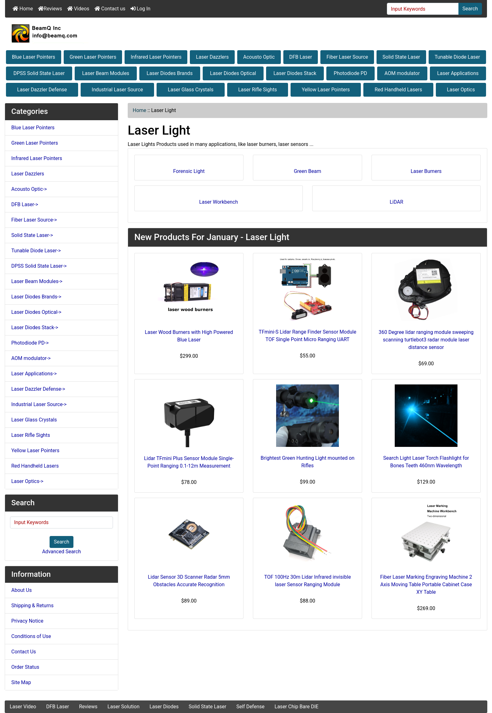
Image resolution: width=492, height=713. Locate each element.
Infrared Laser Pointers (156, 57)
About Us (21, 590)
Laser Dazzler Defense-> (38, 389)
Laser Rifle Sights (257, 90)
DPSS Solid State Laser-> (39, 266)
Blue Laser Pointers (33, 57)
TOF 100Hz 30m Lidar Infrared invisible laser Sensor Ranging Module (307, 580)
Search (470, 9)
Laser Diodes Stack (295, 73)
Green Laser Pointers (93, 57)
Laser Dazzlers (212, 57)
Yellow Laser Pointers (326, 90)
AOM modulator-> (31, 358)
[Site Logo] (246, 33)
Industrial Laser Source (117, 90)
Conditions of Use (31, 636)
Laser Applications (458, 73)
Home (23, 9)
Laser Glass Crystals (190, 90)
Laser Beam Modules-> (36, 281)
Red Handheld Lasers (398, 90)
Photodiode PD (350, 73)
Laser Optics (461, 90)
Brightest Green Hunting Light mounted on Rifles (307, 462)
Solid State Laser (401, 57)
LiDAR (396, 200)
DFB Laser (300, 57)
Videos (78, 9)
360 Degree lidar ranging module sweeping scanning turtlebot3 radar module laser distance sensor (426, 339)
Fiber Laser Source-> (34, 220)
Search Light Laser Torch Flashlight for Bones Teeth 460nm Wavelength (426, 462)
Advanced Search (61, 552)
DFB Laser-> (24, 204)
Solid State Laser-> (32, 235)
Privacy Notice (27, 621)
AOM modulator (402, 73)
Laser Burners (426, 169)
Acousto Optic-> (29, 189)
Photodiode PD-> (30, 343)
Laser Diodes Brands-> (36, 297)
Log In (141, 9)
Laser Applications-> (34, 374)
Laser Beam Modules (105, 73)
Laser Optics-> (27, 481)
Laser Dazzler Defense (42, 90)
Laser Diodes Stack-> (34, 327)
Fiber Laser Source (347, 57)
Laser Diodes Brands (170, 73)
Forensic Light (189, 169)
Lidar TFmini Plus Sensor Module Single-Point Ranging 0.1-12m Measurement (189, 462)
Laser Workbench (218, 200)
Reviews (50, 9)
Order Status (25, 667)
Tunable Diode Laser (457, 57)
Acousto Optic (259, 57)
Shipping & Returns (32, 605)
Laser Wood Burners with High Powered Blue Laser (189, 336)
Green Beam (307, 169)
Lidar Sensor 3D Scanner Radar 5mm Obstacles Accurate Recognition (189, 580)
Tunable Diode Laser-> (36, 251)
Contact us (110, 9)
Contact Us (23, 652)
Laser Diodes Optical (233, 73)
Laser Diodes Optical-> (36, 312)
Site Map (21, 682)
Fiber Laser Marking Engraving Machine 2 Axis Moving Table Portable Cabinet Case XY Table (426, 584)
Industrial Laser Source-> (39, 404)
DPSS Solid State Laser (39, 73)
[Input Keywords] (423, 9)
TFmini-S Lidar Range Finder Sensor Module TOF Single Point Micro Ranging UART (307, 335)
